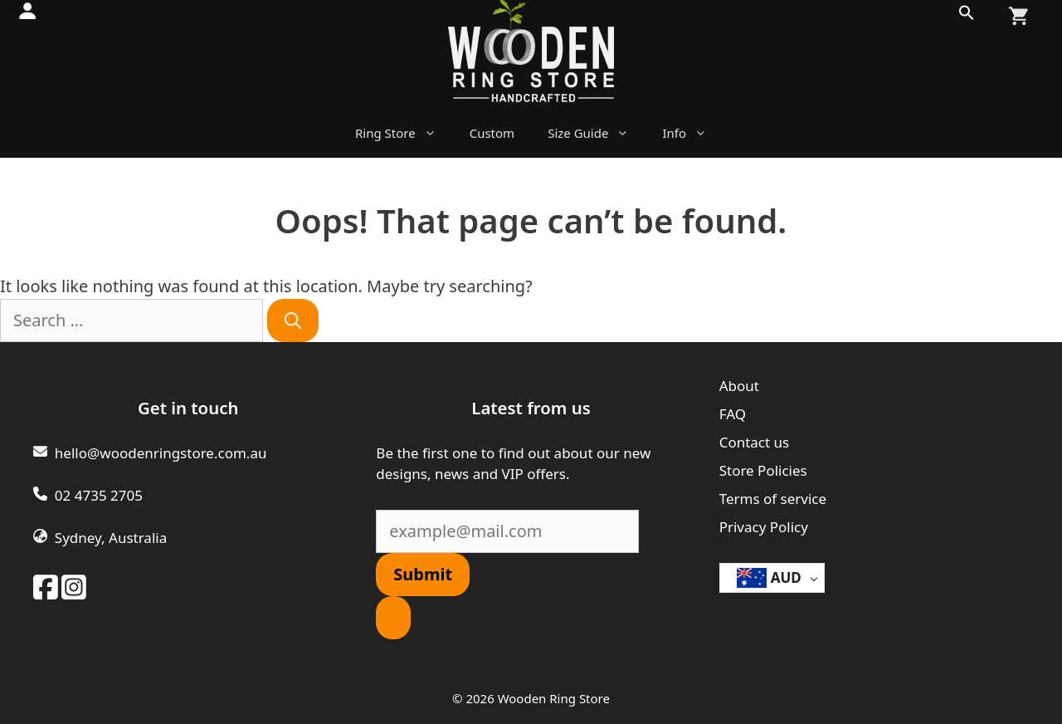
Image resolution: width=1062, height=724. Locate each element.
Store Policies (763, 470)
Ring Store (404, 133)
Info (692, 133)
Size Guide (596, 133)
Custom (492, 133)
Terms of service (772, 498)
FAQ (732, 413)
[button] (966, 16)
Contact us (754, 442)
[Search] (293, 320)
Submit (422, 574)
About (739, 385)
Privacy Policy (763, 526)
